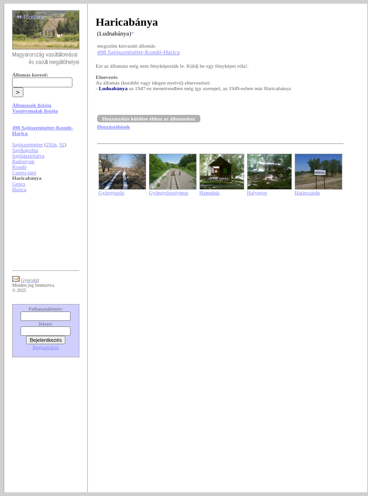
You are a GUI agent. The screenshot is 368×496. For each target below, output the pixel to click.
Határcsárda (307, 192)
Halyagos (257, 192)
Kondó (19, 167)
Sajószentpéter (27, 144)
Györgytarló (111, 192)
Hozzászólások (113, 126)
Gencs (18, 183)
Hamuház (209, 192)
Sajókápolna (25, 150)
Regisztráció (46, 347)
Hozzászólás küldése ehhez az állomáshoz (148, 118)
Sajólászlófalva (28, 155)
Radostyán (23, 161)
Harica (19, 189)
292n (51, 144)
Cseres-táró (24, 172)
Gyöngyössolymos (168, 192)
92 (61, 144)
